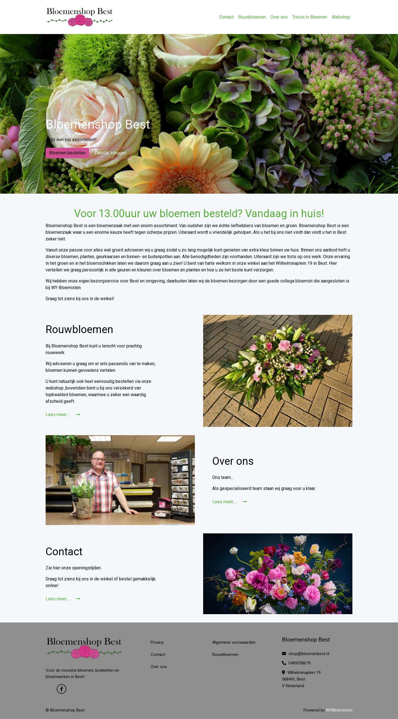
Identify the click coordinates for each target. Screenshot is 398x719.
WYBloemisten (339, 710)
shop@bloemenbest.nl (305, 653)
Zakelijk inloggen (110, 152)
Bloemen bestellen (67, 152)
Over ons (279, 17)
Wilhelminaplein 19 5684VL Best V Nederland (301, 679)
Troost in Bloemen (309, 17)
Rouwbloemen (252, 17)
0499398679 (296, 663)
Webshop (341, 17)
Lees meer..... (63, 414)
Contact (226, 17)
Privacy (157, 642)
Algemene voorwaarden (233, 642)
